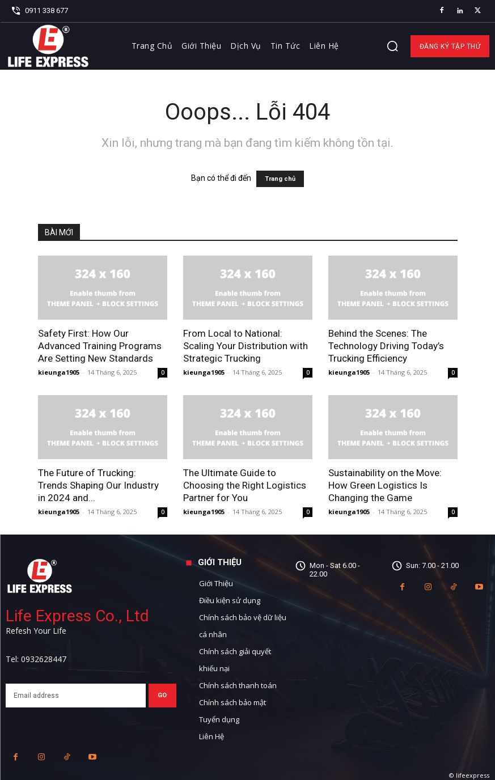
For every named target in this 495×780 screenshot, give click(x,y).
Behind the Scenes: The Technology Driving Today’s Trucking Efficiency (386, 346)
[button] (392, 45)
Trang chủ (280, 179)
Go (162, 695)
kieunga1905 (58, 372)
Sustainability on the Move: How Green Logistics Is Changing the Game (385, 485)
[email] (76, 695)
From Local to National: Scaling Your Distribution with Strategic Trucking (245, 346)
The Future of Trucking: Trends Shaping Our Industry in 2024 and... (98, 485)
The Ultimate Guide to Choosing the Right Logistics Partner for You (244, 485)
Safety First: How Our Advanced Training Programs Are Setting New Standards (100, 346)
